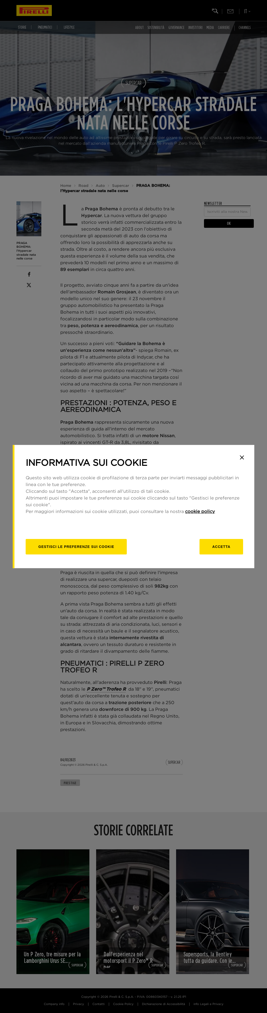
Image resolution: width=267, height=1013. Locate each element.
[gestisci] (76, 546)
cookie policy (200, 512)
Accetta (221, 547)
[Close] (242, 457)
